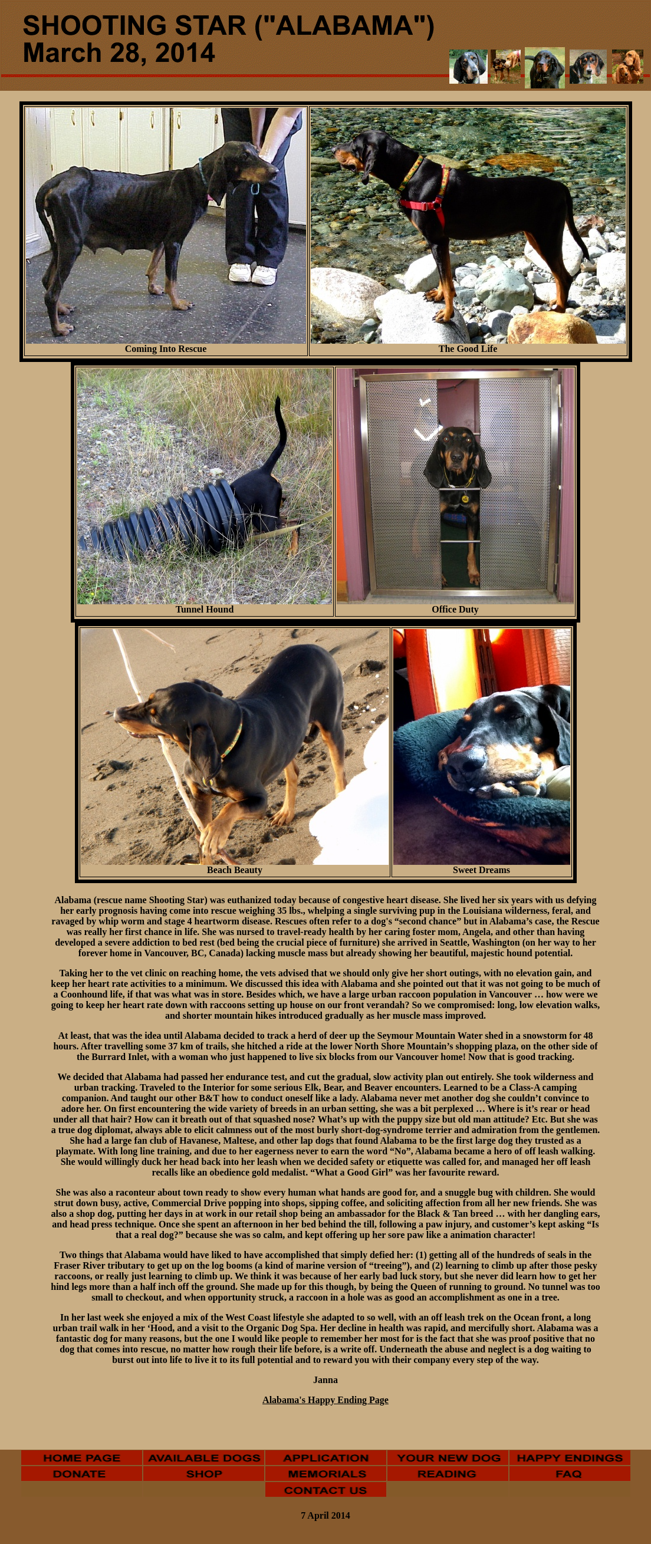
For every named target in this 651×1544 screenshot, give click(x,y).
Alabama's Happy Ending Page (325, 1400)
